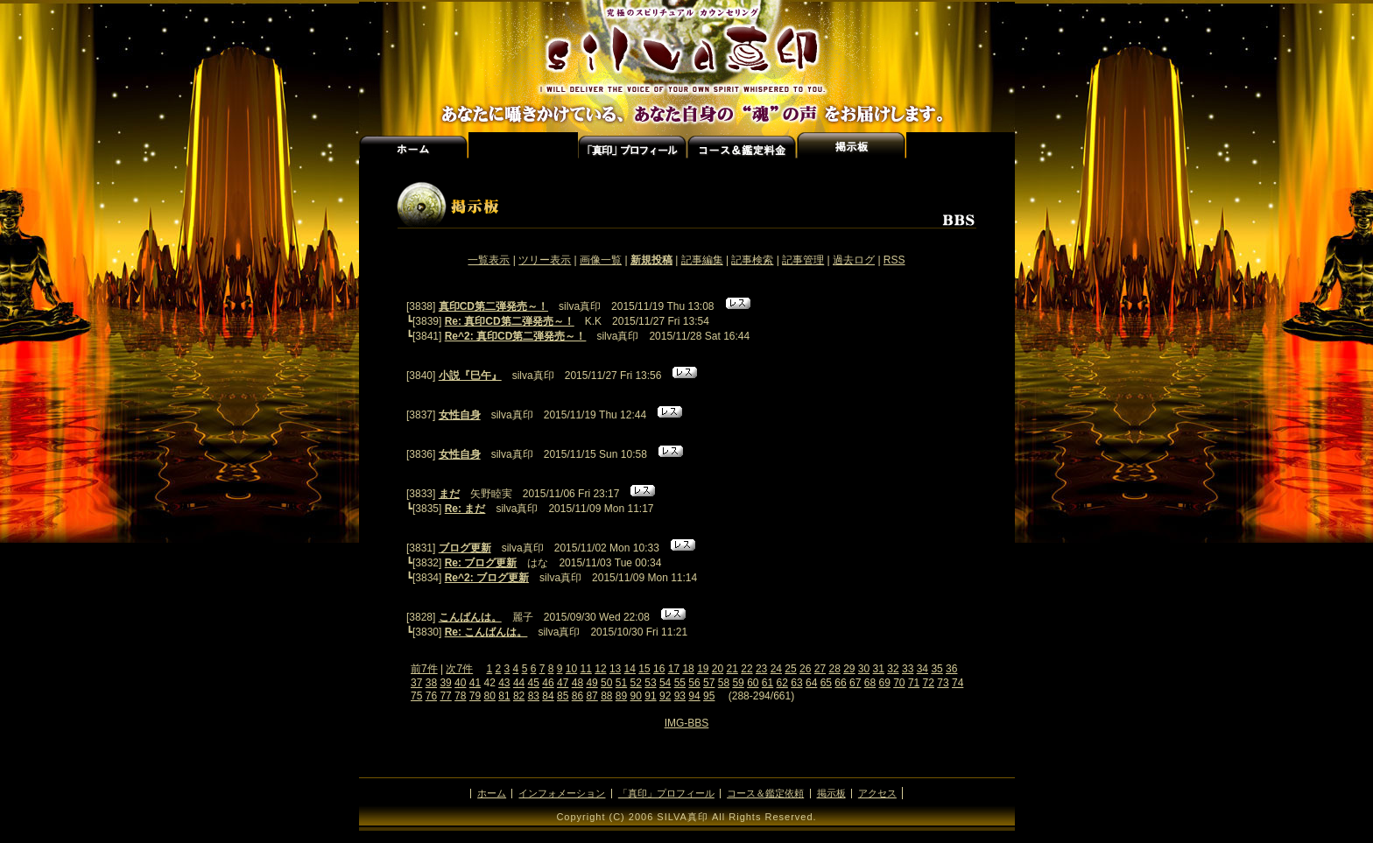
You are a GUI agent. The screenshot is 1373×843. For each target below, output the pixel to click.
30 (864, 669)
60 (752, 683)
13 (615, 669)
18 (688, 669)
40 (460, 683)
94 (694, 696)
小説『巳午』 (470, 375)
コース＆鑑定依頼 (765, 793)
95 (709, 696)
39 (445, 683)
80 (490, 696)
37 (416, 683)
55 (680, 683)
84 (547, 696)
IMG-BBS (687, 723)
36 (951, 669)
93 (680, 696)
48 (577, 683)
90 (636, 696)
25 (790, 669)
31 (878, 669)
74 (957, 683)
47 (562, 683)
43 (504, 683)
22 (746, 669)
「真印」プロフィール (666, 793)
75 (416, 696)
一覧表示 (489, 260)
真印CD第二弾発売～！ (493, 306)
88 (606, 696)
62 (782, 683)
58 (723, 683)
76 (431, 696)
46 (547, 683)
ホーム (413, 145)
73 (942, 683)
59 (737, 683)
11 (586, 669)
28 (834, 669)
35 (936, 669)
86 (577, 696)
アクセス (960, 145)
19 (702, 669)
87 (591, 696)
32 (892, 669)
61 (767, 683)
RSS (894, 260)
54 (665, 683)
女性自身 (460, 415)
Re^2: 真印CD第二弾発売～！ (516, 336)
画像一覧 (601, 260)
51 (621, 683)
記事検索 (752, 260)
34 (922, 669)
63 (796, 683)
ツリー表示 (544, 260)
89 (621, 696)
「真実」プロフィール (632, 145)
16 (659, 669)
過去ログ (854, 260)
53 (650, 683)
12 (600, 669)
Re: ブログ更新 (481, 563)
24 (776, 669)
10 (571, 669)
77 (445, 696)
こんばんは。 (470, 617)
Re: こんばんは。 (486, 632)
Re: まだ (465, 508)
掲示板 (831, 793)
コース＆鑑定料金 (742, 145)
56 (694, 683)
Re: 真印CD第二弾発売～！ (509, 321)
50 (606, 683)
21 (732, 669)
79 (475, 696)
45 (533, 683)
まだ (449, 494)
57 (709, 683)
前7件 (424, 669)
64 (811, 683)
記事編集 (702, 260)
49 (591, 683)
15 (644, 669)
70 (899, 683)
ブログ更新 (465, 548)
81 (504, 696)
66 (840, 683)
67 (855, 683)
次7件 (459, 669)
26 (805, 669)
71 (913, 683)
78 (460, 696)
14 (630, 669)
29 (849, 669)
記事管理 (803, 260)
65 (826, 683)
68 (870, 683)
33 (907, 669)
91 (650, 696)
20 (717, 669)
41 (475, 683)
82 (519, 696)
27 (820, 669)
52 (636, 683)
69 (884, 683)
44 (519, 683)
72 (928, 683)
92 (665, 696)
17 (673, 669)
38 (431, 683)
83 (533, 696)
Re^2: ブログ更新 (487, 578)
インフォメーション (523, 145)
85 (562, 696)
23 (761, 669)
